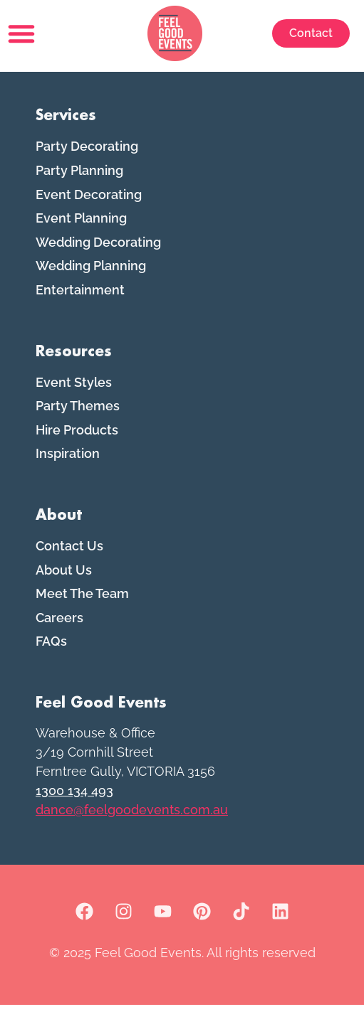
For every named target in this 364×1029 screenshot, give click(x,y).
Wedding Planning (91, 289)
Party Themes (78, 429)
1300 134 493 (74, 814)
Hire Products (77, 453)
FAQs (51, 665)
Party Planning (79, 194)
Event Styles (74, 405)
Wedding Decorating (98, 265)
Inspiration (68, 477)
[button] (21, 33)
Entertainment (80, 313)
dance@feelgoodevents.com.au (132, 833)
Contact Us (69, 570)
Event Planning (81, 242)
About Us (64, 593)
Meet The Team (82, 617)
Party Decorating (87, 170)
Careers (59, 641)
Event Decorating (89, 217)
